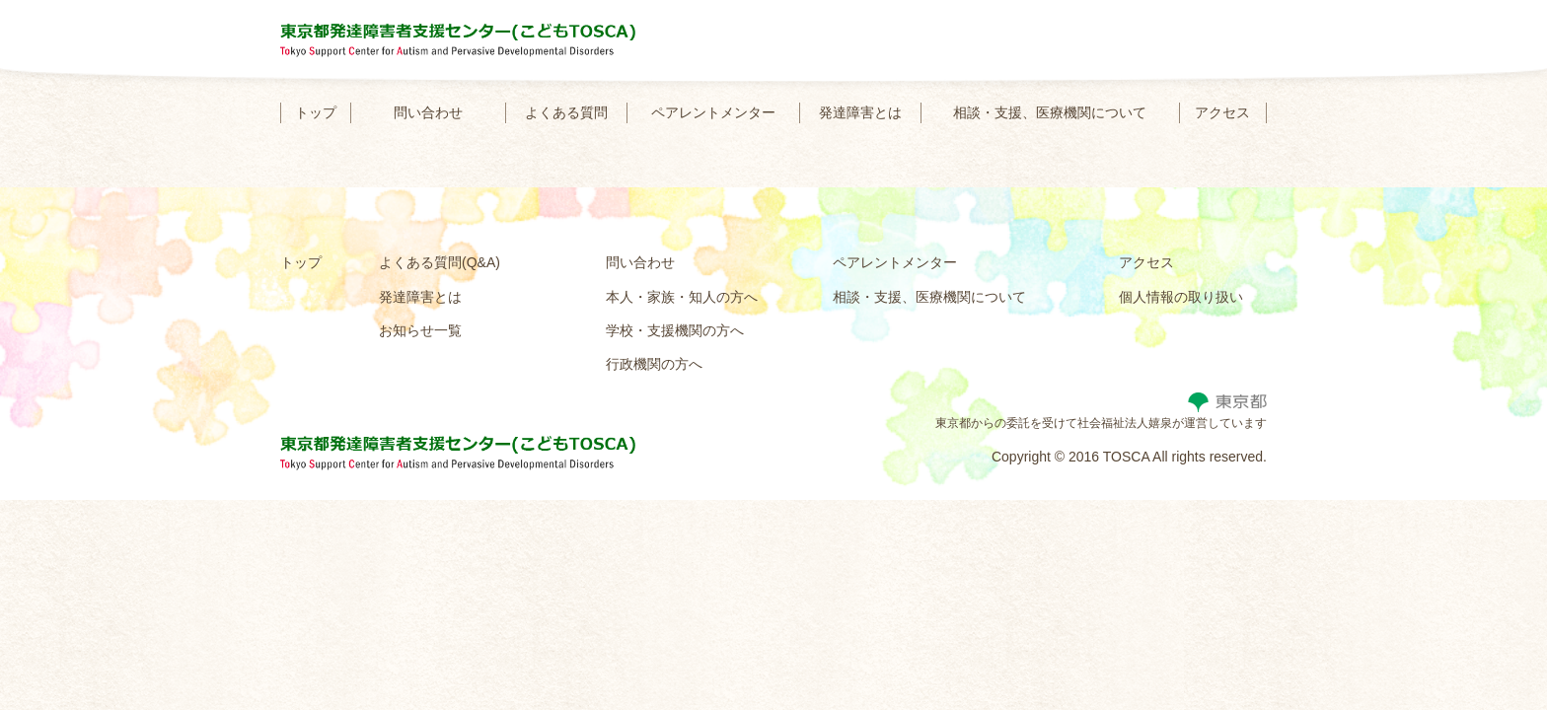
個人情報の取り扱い (1181, 297)
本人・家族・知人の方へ (682, 297)
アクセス (1222, 112)
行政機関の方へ (654, 364)
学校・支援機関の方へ (675, 330)
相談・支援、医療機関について (1049, 112)
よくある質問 (566, 112)
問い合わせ (428, 112)
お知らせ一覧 (420, 330)
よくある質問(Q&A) (439, 262)
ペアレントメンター (713, 112)
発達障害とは (860, 112)
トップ (315, 112)
